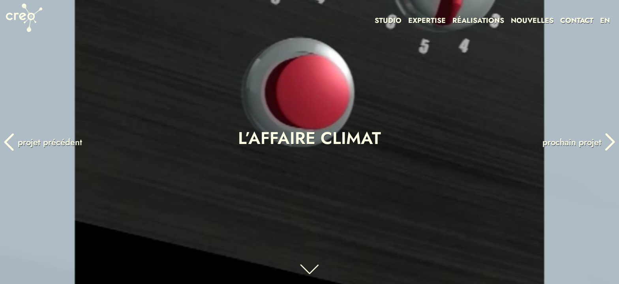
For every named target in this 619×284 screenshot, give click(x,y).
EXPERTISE (427, 20)
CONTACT (576, 20)
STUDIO (388, 20)
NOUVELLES (532, 20)
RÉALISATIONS (478, 20)
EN (605, 20)
